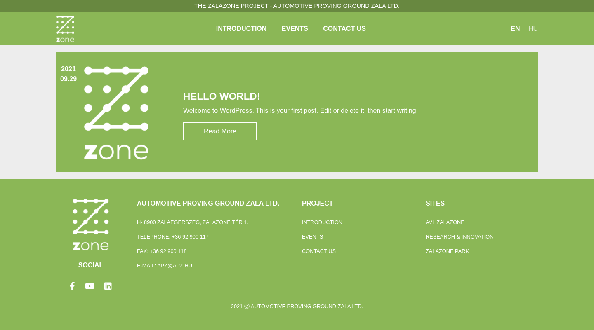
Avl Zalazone (445, 222)
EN (515, 28)
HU (533, 28)
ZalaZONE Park (447, 251)
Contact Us (344, 28)
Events (295, 28)
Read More (220, 131)
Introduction (241, 28)
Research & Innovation (460, 237)
